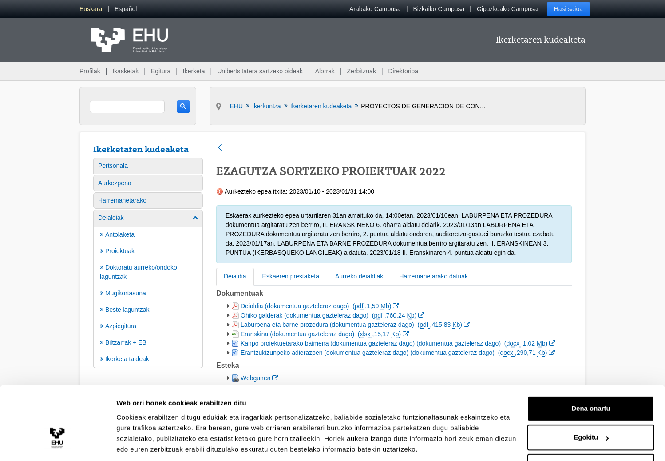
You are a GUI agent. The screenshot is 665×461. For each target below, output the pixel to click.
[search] (127, 106)
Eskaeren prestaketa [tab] (290, 276)
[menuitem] (91, 9)
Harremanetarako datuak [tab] (433, 276)
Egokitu (591, 407)
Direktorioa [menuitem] (403, 71)
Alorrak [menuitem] (325, 71)
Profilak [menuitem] (89, 71)
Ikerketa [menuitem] (194, 71)
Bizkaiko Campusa (438, 8)
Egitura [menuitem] (160, 71)
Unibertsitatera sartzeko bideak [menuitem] (260, 71)
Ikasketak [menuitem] (125, 71)
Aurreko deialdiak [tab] (359, 276)
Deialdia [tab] (235, 276)
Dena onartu (590, 378)
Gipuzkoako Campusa (507, 8)
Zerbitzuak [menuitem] (361, 71)
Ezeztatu (591, 436)
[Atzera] (219, 148)
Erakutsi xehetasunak (151, 443)
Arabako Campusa (375, 8)
